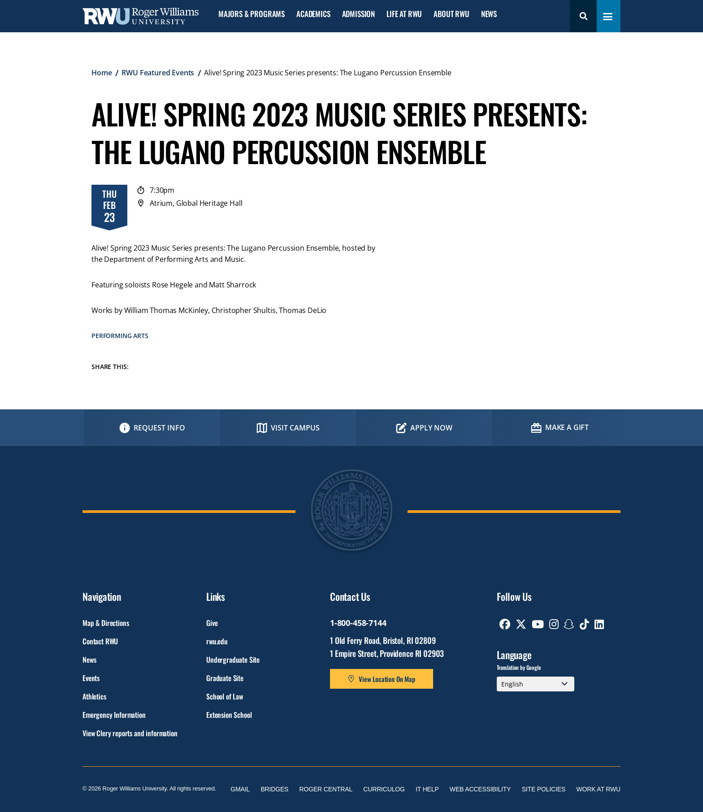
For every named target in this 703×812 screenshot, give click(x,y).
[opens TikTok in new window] (584, 624)
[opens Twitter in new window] (521, 624)
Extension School (229, 714)
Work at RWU (598, 789)
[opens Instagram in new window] (554, 624)
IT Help (427, 789)
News (489, 14)
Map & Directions (105, 622)
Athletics (94, 696)
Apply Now (431, 428)
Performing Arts (119, 335)
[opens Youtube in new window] (538, 624)
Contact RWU (100, 641)
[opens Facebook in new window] (504, 624)
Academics (313, 14)
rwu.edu (217, 641)
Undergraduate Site (233, 659)
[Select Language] (535, 684)
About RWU (451, 14)
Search (583, 16)
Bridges (274, 789)
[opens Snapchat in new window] (569, 624)
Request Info (159, 428)
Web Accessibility (480, 789)
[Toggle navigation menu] (607, 16)
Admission (358, 14)
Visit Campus (295, 428)
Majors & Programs (251, 14)
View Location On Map (387, 679)
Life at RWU (404, 14)
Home (101, 73)
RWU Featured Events (158, 73)
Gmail (240, 789)
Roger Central (326, 789)
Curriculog (384, 789)
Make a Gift (567, 427)
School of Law (224, 696)
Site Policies (544, 789)
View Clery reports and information (130, 733)
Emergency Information (114, 714)
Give (211, 622)
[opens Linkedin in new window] (599, 624)
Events (91, 678)
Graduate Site (224, 678)
